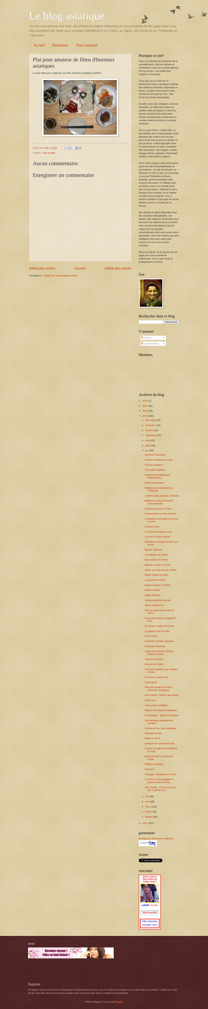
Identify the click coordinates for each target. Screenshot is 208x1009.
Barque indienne (153, 549)
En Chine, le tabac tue (156, 677)
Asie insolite (49, 152)
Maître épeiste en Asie (156, 574)
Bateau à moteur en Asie (157, 564)
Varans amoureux (154, 659)
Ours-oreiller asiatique (156, 705)
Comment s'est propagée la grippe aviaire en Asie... (159, 780)
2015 (145, 400)
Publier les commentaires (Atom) (61, 275)
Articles (146, 337)
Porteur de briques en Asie (158, 459)
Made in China (152, 590)
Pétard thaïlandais (154, 482)
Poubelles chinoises (155, 646)
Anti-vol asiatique (154, 464)
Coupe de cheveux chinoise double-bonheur (159, 652)
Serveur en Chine (154, 664)
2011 (145, 823)
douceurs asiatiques (155, 454)
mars (148, 806)
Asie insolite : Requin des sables (162, 695)
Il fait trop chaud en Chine (158, 508)
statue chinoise (152, 595)
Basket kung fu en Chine (157, 585)
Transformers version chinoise (160, 513)
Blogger (119, 1001)
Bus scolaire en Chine (156, 559)
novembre (150, 425)
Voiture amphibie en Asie (158, 600)
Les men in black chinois (157, 536)
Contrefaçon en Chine (156, 554)
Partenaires (60, 45)
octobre (149, 430)
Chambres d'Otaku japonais (159, 641)
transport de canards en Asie (160, 743)
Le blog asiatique (67, 16)
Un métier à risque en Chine (159, 626)
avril (147, 801)
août (148, 440)
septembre (151, 435)
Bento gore (150, 700)
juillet (148, 445)
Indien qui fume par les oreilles (161, 570)
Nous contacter (87, 45)
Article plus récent (42, 268)
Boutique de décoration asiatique (156, 838)
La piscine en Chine (155, 580)
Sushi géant (151, 682)
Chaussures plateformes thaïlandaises (157, 476)
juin (147, 450)
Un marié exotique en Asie (158, 531)
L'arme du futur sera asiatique (160, 728)
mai (147, 796)
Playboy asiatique (154, 764)
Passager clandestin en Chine (160, 774)
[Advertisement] (71, 970)
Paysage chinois (153, 733)
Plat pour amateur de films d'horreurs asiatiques (158, 688)
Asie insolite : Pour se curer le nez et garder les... (160, 788)
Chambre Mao (152, 526)
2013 (145, 410)
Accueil (39, 45)
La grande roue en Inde (157, 631)
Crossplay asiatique (155, 469)
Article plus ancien (118, 268)
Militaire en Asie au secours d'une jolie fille (159, 502)
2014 (145, 405)
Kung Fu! (149, 769)
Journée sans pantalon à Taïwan (162, 495)
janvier (149, 816)
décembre (150, 420)
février (148, 811)
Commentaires (150, 343)
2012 (145, 416)
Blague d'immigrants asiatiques (161, 710)
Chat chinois (151, 636)
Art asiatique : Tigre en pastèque (162, 715)
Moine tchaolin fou (154, 605)
